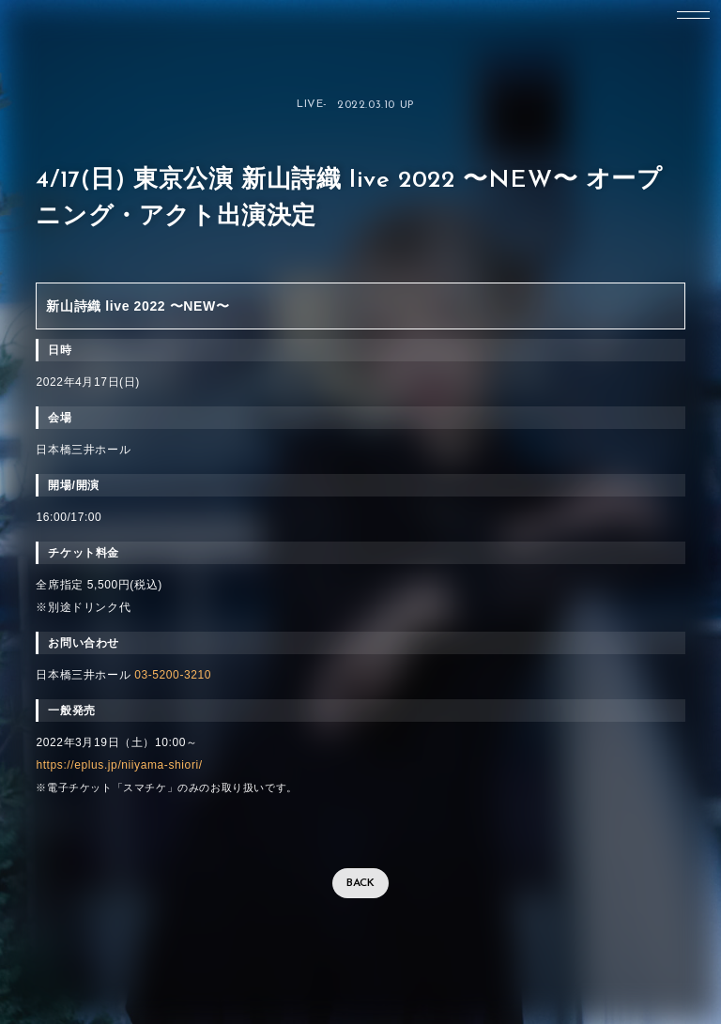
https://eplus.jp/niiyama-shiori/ (119, 765)
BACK (360, 883)
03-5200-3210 (172, 674)
